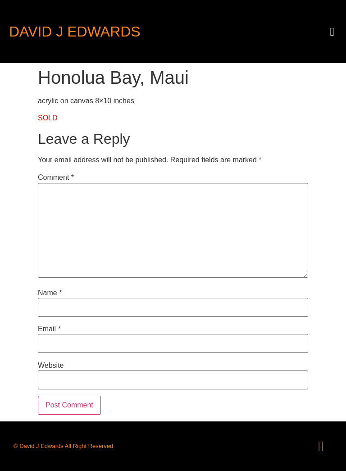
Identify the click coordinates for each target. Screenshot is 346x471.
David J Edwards (75, 31)
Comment (56, 177)
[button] (332, 31)
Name (50, 293)
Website (51, 365)
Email (49, 329)
